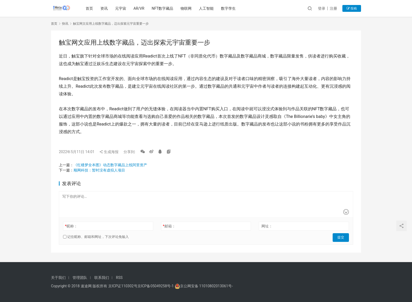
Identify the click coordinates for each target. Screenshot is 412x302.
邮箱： (169, 226)
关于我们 (58, 277)
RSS (119, 277)
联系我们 (101, 277)
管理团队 (80, 277)
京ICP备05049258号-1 (156, 286)
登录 (321, 8)
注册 (333, 8)
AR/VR (139, 8)
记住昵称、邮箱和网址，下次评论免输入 (96, 237)
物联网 (186, 8)
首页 (90, 8)
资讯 (105, 8)
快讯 (65, 23)
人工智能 (207, 8)
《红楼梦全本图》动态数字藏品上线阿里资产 (110, 165)
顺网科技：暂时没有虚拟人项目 (99, 170)
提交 (341, 237)
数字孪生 (229, 8)
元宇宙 (121, 8)
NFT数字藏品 (163, 8)
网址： (266, 226)
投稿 (352, 8)
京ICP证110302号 (122, 286)
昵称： (71, 226)
